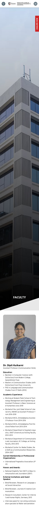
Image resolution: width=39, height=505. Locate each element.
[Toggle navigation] (35, 4)
